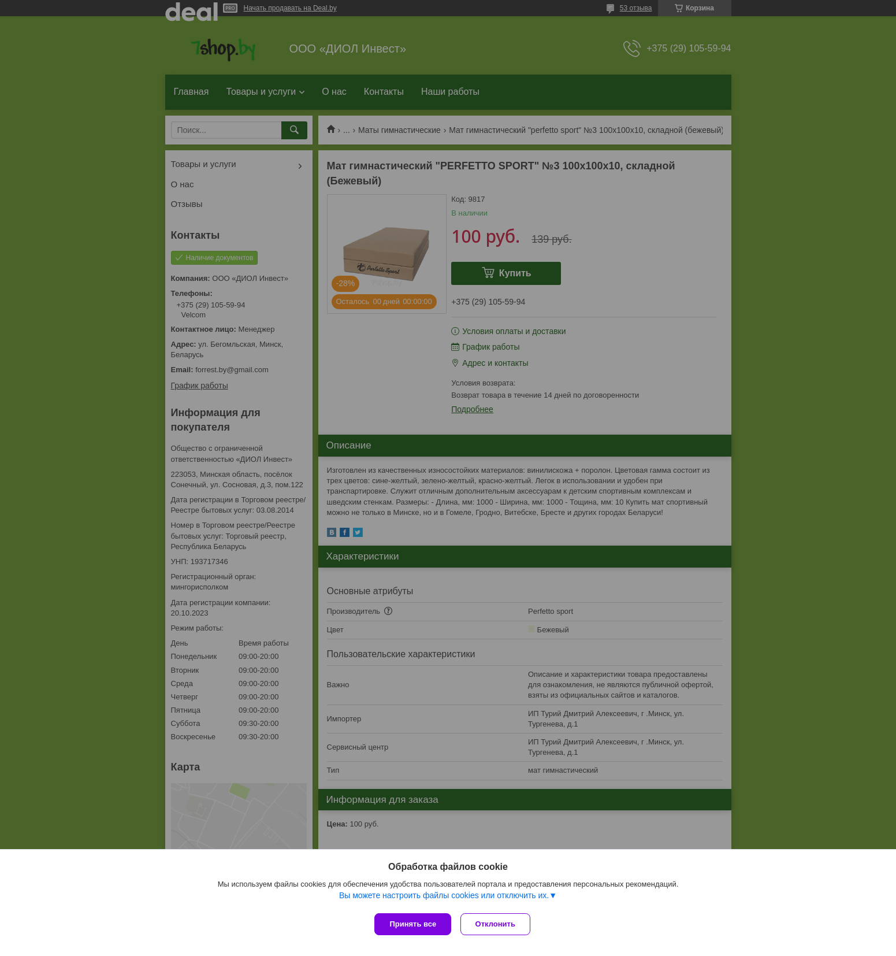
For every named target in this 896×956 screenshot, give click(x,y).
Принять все (412, 924)
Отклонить (498, 924)
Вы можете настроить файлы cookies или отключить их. (444, 897)
